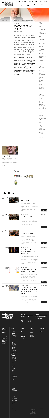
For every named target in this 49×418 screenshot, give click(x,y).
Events (22, 197)
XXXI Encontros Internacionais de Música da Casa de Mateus (24, 21)
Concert (27, 197)
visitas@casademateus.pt (40, 316)
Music (26, 267)
